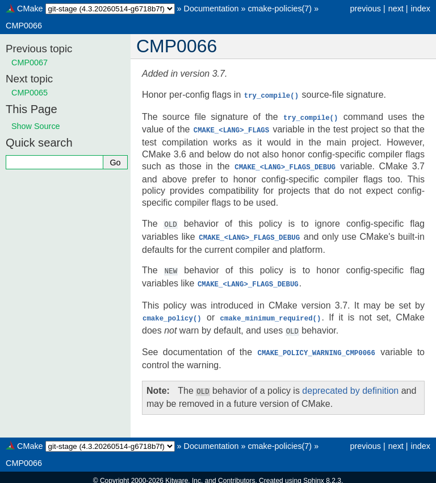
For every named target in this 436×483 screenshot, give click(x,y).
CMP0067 (29, 62)
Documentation (211, 8)
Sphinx (313, 474)
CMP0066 (24, 25)
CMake (30, 8)
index (420, 8)
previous (365, 8)
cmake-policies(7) (280, 8)
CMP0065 (29, 92)
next (396, 8)
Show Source (35, 126)
